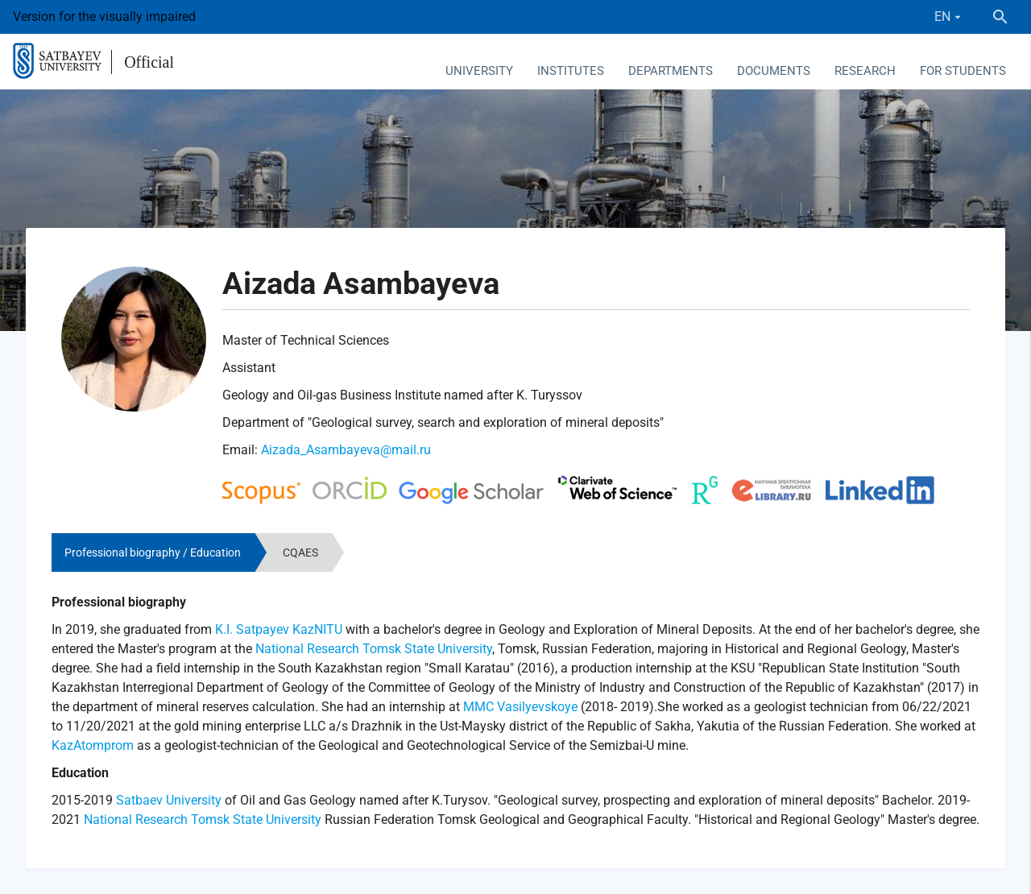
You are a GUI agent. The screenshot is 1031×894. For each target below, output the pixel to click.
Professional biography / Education (152, 552)
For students (963, 71)
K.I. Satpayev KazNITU (278, 629)
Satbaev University (169, 800)
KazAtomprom (93, 745)
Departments (670, 71)
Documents (773, 71)
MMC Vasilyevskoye (520, 706)
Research (865, 71)
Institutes (570, 71)
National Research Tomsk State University (373, 648)
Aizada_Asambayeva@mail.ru (346, 449)
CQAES (300, 552)
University (479, 71)
